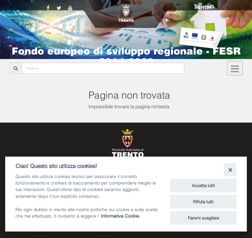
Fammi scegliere (203, 218)
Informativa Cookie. (120, 215)
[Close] (230, 169)
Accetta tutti (203, 185)
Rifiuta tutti (203, 201)
